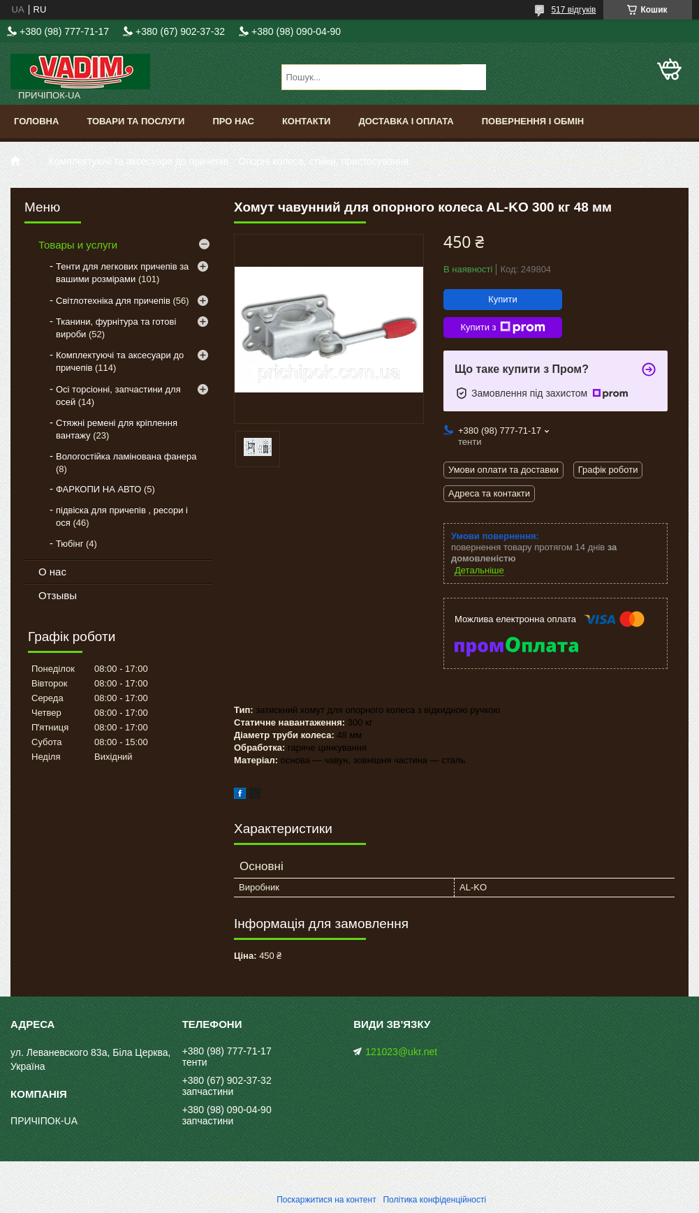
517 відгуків (573, 10)
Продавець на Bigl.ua (349, 1187)
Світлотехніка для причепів (113, 300)
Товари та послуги (135, 121)
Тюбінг (69, 543)
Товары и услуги (77, 245)
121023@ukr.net (401, 1051)
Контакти (306, 121)
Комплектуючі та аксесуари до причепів (139, 161)
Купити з (502, 327)
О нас (52, 572)
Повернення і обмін (533, 121)
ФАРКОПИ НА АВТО (98, 489)
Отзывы (57, 595)
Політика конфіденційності (434, 1200)
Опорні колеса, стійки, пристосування (324, 161)
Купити (502, 299)
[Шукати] (474, 77)
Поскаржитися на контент (326, 1200)
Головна (36, 121)
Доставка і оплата (405, 121)
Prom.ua (414, 1174)
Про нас (232, 121)
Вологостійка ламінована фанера (126, 456)
